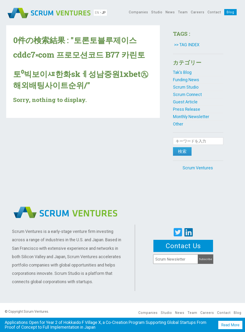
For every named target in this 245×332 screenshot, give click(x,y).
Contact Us (183, 246)
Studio (156, 12)
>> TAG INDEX (186, 44)
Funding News (186, 79)
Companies (138, 12)
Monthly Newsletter (191, 116)
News (170, 12)
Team (183, 12)
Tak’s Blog (182, 72)
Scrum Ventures (197, 168)
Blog (230, 12)
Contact (214, 12)
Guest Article (185, 102)
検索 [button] (182, 151)
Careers (197, 12)
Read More (230, 325)
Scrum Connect (187, 94)
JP (104, 13)
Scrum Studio (185, 87)
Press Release (186, 109)
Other (178, 124)
